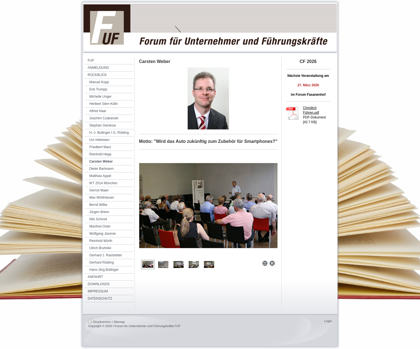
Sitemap (119, 321)
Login (328, 321)
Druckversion (99, 321)
